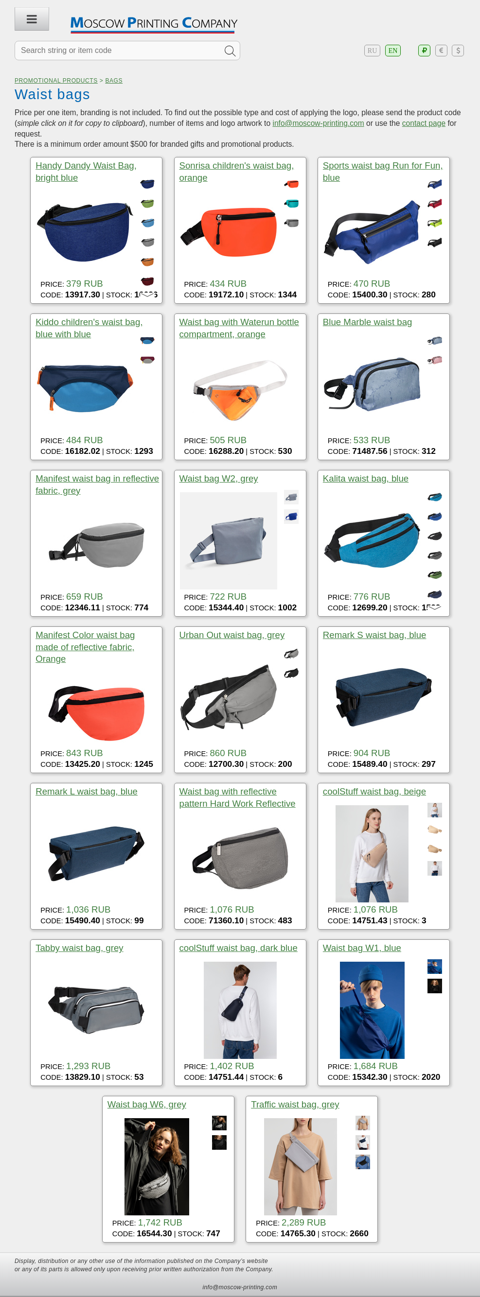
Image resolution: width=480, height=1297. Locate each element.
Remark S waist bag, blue (375, 635)
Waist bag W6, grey (146, 1104)
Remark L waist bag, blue (87, 791)
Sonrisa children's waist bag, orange (236, 171)
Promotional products (56, 80)
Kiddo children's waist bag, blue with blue (89, 328)
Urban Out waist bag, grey (232, 635)
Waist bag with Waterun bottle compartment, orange (239, 328)
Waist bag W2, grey (218, 478)
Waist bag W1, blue (362, 948)
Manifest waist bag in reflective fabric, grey (97, 484)
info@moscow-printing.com (318, 123)
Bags (114, 80)
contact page (423, 123)
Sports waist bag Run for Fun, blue (383, 171)
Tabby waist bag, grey (79, 948)
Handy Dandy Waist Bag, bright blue (86, 171)
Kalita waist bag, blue (366, 478)
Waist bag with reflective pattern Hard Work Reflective (237, 797)
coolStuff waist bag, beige (374, 791)
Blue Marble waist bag (367, 322)
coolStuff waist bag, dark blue (238, 948)
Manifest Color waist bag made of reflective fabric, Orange (85, 647)
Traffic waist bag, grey (295, 1104)
